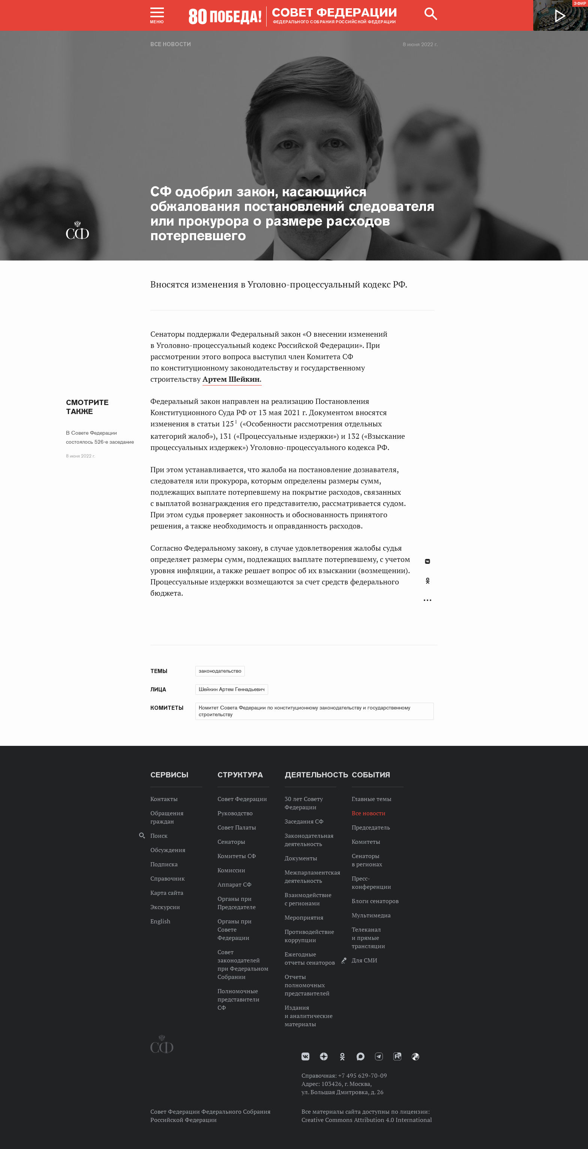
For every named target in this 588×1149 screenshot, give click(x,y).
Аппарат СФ (235, 884)
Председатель (371, 827)
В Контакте (427, 561)
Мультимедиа (371, 915)
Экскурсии (165, 907)
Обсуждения (167, 850)
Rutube (397, 1056)
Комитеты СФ (237, 856)
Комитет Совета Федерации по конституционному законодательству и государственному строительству (304, 711)
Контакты (164, 799)
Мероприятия (304, 917)
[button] (157, 15)
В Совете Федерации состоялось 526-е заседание (100, 437)
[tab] (427, 585)
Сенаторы (231, 841)
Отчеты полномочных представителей (307, 985)
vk (305, 1056)
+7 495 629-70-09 (362, 1075)
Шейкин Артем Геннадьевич (232, 689)
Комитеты (366, 841)
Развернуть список (427, 600)
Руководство (235, 813)
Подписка (164, 864)
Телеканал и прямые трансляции (368, 938)
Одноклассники (427, 581)
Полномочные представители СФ (239, 999)
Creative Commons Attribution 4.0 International (367, 1119)
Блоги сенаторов (375, 901)
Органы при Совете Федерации (235, 929)
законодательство (220, 670)
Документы (301, 858)
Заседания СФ (304, 821)
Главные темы (372, 799)
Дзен (324, 1056)
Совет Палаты (237, 827)
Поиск (159, 835)
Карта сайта (166, 892)
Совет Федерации (242, 799)
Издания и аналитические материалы (309, 1016)
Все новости (170, 44)
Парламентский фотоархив (415, 1056)
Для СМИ (364, 960)
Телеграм (379, 1056)
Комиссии (231, 870)
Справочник (167, 878)
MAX (360, 1056)
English (160, 921)
